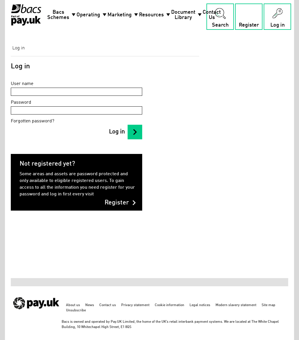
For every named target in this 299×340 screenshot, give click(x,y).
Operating (92, 15)
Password (21, 102)
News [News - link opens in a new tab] (89, 305)
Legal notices (200, 305)
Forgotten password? (32, 121)
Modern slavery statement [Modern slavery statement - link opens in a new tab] (235, 305)
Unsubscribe (76, 310)
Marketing (123, 15)
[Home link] (26, 15)
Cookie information (169, 305)
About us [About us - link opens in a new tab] (73, 305)
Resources (155, 15)
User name (22, 83)
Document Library (187, 15)
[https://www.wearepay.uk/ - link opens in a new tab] (36, 312)
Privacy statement (135, 305)
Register (120, 203)
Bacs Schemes (62, 15)
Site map (268, 305)
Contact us (107, 305)
